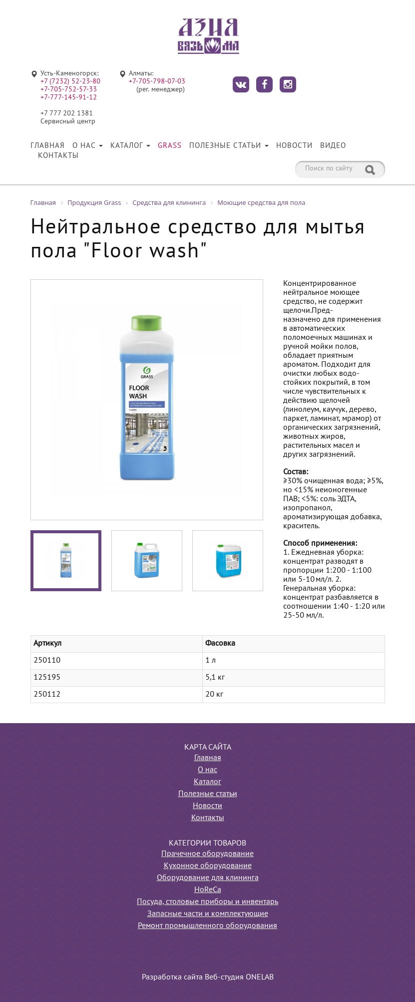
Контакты (58, 155)
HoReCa (207, 890)
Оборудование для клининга (208, 878)
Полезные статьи (229, 145)
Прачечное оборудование (207, 854)
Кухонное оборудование (208, 866)
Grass (170, 145)
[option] (147, 400)
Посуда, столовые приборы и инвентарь (207, 902)
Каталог (130, 145)
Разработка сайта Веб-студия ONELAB (208, 977)
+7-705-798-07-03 (157, 81)
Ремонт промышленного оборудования (207, 926)
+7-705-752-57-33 (68, 89)
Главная (47, 145)
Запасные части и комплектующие (207, 914)
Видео (333, 145)
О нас (87, 145)
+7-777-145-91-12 (68, 97)
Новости (294, 145)
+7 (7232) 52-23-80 (70, 81)
